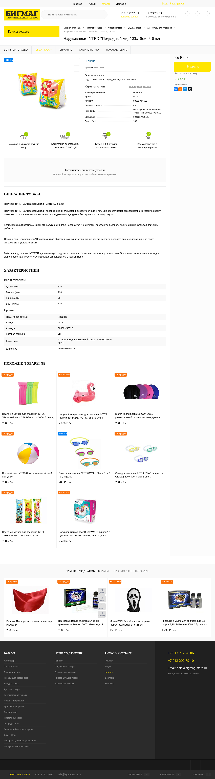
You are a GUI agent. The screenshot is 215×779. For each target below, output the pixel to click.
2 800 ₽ (85, 425)
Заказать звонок (129, 16)
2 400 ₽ (85, 543)
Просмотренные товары (131, 571)
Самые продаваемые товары (87, 571)
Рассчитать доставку (186, 73)
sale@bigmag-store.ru (192, 668)
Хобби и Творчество (14, 700)
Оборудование (11, 723)
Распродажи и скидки (65, 672)
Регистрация (177, 3)
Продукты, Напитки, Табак (17, 746)
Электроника (10, 712)
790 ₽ (64, 630)
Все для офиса (11, 683)
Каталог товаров (31, 31)
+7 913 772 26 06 (44, 774)
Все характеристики (140, 86)
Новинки (58, 660)
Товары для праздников (16, 678)
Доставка (121, 4)
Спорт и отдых (11, 666)
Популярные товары (64, 666)
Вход (164, 3)
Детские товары (12, 689)
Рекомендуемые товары (66, 678)
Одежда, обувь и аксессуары (18, 729)
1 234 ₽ (169, 630)
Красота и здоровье (14, 706)
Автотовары (10, 660)
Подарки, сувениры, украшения (20, 740)
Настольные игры (13, 718)
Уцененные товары (64, 683)
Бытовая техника (12, 672)
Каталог (106, 4)
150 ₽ (116, 630)
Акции (92, 4)
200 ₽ (141, 425)
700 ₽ (28, 425)
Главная (77, 4)
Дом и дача (9, 735)
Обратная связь (17, 774)
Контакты (109, 683)
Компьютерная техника (15, 695)
